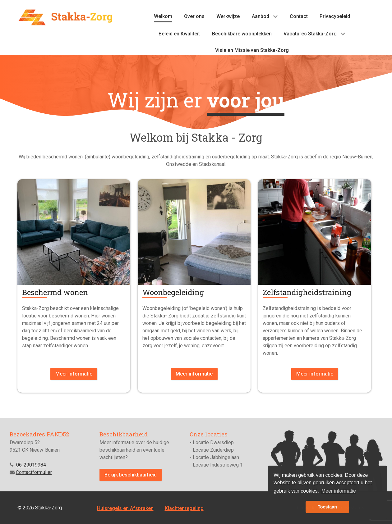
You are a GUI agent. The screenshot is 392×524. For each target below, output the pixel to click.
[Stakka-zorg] (65, 17)
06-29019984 (31, 465)
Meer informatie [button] (338, 491)
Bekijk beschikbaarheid (130, 475)
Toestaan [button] (327, 506)
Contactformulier (34, 472)
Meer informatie (73, 374)
